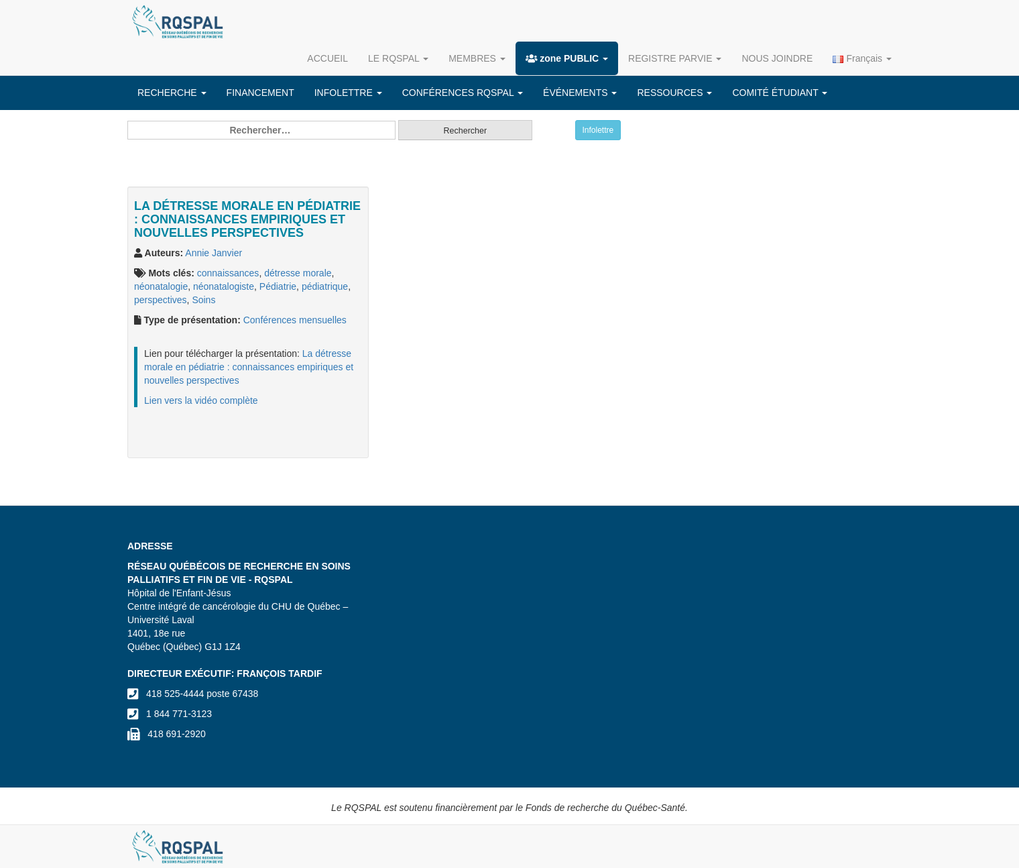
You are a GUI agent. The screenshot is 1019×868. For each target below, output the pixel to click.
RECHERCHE (171, 92)
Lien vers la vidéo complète (201, 400)
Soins (203, 299)
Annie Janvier (213, 253)
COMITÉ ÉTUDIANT (779, 92)
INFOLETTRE (348, 92)
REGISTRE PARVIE (674, 58)
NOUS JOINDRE (777, 58)
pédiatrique (325, 286)
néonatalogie (161, 286)
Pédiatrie (277, 286)
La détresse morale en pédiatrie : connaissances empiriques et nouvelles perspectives (248, 367)
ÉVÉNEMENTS (580, 92)
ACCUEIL (327, 58)
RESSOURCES (674, 92)
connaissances (228, 273)
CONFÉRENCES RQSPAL (462, 92)
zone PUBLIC (567, 58)
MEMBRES (476, 58)
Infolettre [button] (598, 130)
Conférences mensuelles (295, 320)
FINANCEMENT (260, 92)
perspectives (160, 299)
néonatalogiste (223, 286)
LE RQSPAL (398, 58)
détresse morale (297, 273)
